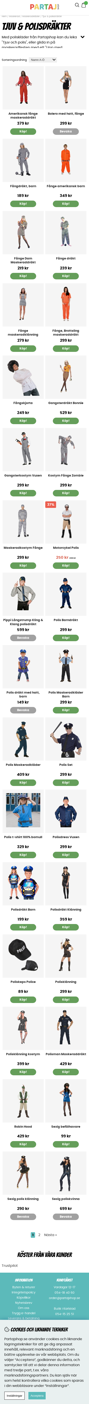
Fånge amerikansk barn (66, 186)
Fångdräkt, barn (23, 186)
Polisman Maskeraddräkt (66, 1054)
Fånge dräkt (66, 258)
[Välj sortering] (43, 60)
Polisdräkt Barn (23, 909)
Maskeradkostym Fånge (23, 547)
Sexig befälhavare (65, 1126)
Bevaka (66, 131)
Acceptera (37, 1395)
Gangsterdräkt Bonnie (65, 403)
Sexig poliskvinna (66, 1199)
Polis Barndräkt (66, 620)
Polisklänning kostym (23, 1054)
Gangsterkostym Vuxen (23, 475)
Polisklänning (65, 982)
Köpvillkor (24, 1297)
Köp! (23, 203)
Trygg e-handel (23, 1313)
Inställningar (14, 1395)
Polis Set (66, 764)
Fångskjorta (23, 403)
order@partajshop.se (64, 1298)
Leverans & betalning (23, 1318)
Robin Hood (23, 1126)
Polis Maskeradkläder (23, 764)
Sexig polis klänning (23, 1199)
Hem (4, 16)
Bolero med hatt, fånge (66, 113)
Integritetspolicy (24, 1292)
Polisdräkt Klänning (65, 909)
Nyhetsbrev (23, 1302)
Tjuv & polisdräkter (52, 16)
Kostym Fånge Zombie (66, 475)
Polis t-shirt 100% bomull (23, 837)
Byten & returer (23, 1287)
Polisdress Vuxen (66, 837)
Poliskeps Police (23, 982)
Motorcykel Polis (66, 547)
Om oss (23, 1308)
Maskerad (14, 16)
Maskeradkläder (31, 16)
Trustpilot (10, 1265)
